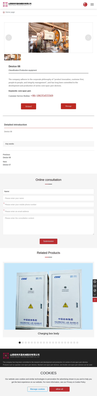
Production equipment (28, 70)
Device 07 (7, 165)
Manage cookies (37, 389)
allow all (59, 389)
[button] (20, 343)
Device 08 (7, 157)
